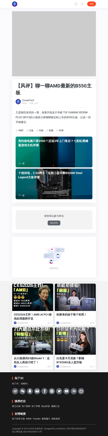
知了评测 (36, 406)
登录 (92, 4)
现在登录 (54, 223)
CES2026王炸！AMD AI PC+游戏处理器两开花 (33, 316)
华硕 (41, 130)
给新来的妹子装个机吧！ (71, 314)
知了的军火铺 (18, 418)
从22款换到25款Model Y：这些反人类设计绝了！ (32, 360)
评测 (61, 130)
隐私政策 (56, 418)
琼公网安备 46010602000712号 (27, 431)
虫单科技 (38, 428)
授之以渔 (16, 406)
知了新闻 (26, 406)
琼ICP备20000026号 (76, 428)
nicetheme (61, 428)
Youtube (37, 418)
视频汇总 (55, 406)
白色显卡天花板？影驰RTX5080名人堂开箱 (70, 360)
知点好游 (45, 406)
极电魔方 (46, 418)
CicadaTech (28, 100)
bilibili (29, 418)
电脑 (51, 130)
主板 (31, 130)
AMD (20, 130)
